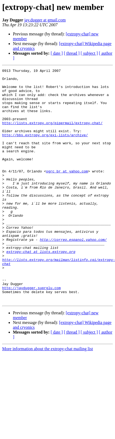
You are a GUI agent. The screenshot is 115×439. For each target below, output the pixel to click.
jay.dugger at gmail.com (45, 20)
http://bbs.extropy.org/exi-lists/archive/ (45, 148)
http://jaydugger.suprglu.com (31, 332)
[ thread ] (72, 53)
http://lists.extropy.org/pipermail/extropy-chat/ (52, 134)
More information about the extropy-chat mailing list (47, 395)
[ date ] (57, 53)
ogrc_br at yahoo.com (67, 192)
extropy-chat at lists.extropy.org (40, 288)
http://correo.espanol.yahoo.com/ (73, 274)
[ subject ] (89, 53)
